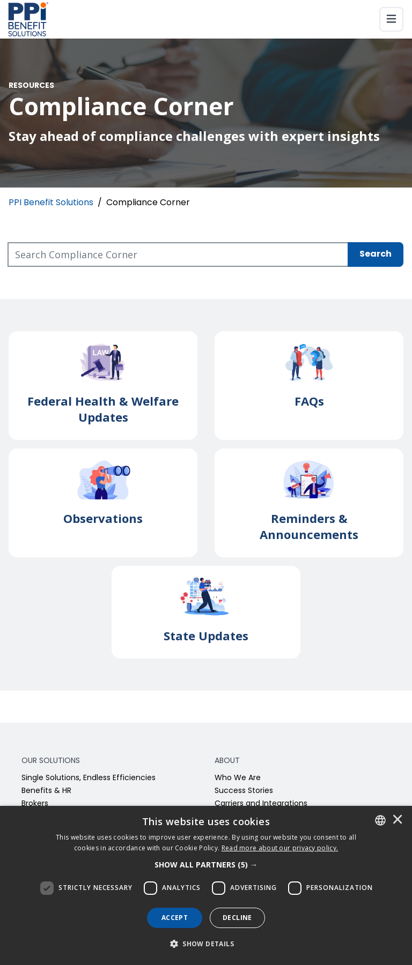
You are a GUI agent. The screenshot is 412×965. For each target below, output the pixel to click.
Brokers (34, 804)
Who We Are (238, 778)
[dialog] (206, 885)
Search (375, 254)
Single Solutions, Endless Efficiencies (88, 778)
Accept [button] (174, 917)
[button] (206, 865)
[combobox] (380, 820)
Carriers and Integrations (261, 804)
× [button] (397, 820)
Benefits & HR (46, 791)
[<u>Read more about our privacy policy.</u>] (280, 847)
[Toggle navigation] (391, 19)
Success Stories (244, 791)
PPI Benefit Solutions (51, 203)
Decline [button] (237, 917)
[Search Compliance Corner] (178, 254)
